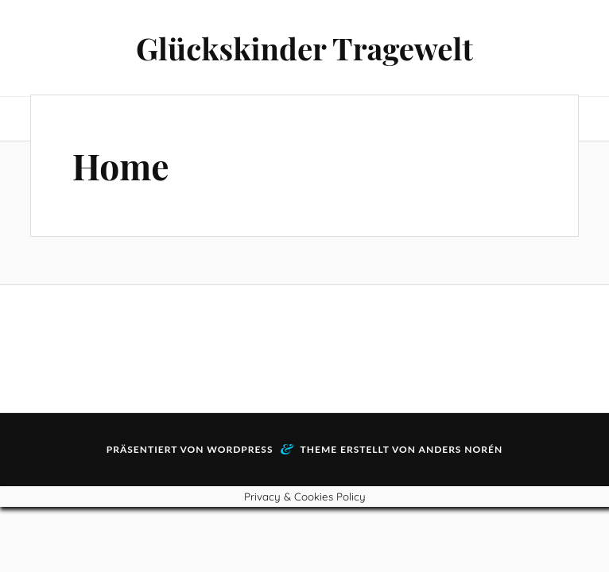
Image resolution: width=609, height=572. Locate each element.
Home (120, 165)
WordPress (240, 449)
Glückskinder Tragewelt (304, 48)
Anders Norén (461, 449)
